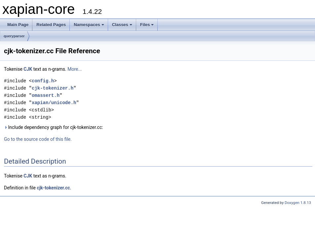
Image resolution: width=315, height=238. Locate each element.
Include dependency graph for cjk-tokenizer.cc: (53, 127)
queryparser (14, 36)
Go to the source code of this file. (38, 139)
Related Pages (51, 24)
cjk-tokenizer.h (52, 88)
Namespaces (89, 24)
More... (74, 69)
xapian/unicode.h (54, 102)
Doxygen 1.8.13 (298, 202)
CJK (27, 69)
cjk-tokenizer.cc (53, 187)
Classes (122, 24)
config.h (43, 81)
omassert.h (45, 95)
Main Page (17, 24)
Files (147, 24)
